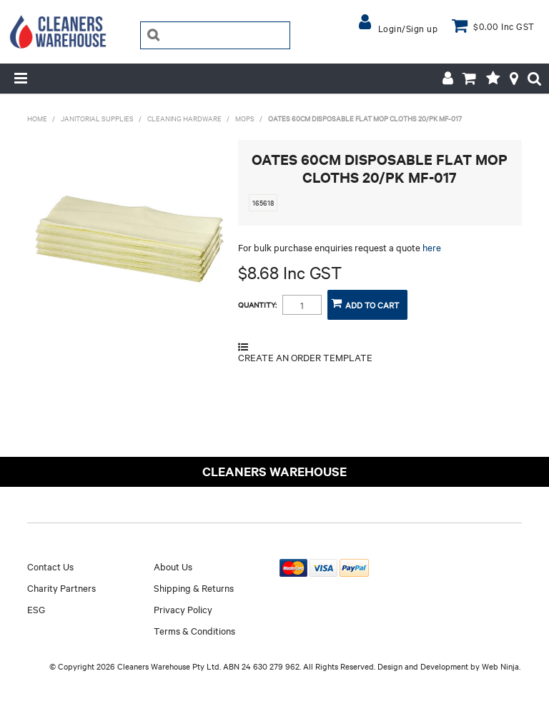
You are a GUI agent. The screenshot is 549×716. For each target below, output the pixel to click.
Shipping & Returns (194, 587)
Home (37, 118)
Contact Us (50, 566)
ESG (36, 608)
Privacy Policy (183, 608)
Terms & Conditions (194, 630)
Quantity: (257, 305)
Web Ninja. (501, 666)
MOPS (244, 118)
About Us (173, 566)
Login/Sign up (408, 27)
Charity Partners (61, 587)
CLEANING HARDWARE (184, 118)
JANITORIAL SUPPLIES (97, 118)
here (431, 247)
